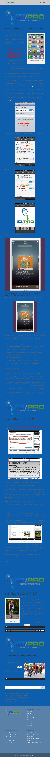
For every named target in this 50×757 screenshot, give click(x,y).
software (17, 489)
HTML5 (28, 492)
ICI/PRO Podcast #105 (17, 661)
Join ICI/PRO (30, 711)
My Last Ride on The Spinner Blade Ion (14, 701)
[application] (25, 627)
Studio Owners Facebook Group (35, 742)
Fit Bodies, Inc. (30, 740)
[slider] (42, 627)
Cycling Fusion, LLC (31, 732)
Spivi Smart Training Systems (13, 738)
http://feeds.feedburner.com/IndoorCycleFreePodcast (17, 385)
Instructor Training (19, 30)
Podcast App (15, 42)
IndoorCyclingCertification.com (34, 738)
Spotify (20, 298)
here (10, 518)
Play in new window (14, 632)
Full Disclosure (30, 723)
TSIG (34, 755)
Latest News (16, 298)
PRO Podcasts (18, 658)
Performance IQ (9, 744)
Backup (35, 89)
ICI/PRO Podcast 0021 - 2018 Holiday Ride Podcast (16, 693)
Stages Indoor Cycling (11, 732)
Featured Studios (19, 596)
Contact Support (31, 721)
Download (22, 632)
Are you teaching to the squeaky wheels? (15, 699)
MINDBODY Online (10, 740)
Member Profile (31, 717)
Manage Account (31, 715)
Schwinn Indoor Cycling (11, 734)
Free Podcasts (27, 596)
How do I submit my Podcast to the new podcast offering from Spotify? (22, 294)
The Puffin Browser (29, 520)
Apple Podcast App (15, 513)
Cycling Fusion (9, 742)
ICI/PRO (23, 515)
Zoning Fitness (9, 746)
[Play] (6, 627)
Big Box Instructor (20, 297)
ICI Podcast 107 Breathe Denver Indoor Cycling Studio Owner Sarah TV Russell (22, 593)
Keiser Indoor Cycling (11, 736)
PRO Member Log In (32, 713)
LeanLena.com (9, 749)
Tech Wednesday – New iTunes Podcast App (24, 29)
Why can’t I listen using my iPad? (19, 419)
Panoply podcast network (27, 388)
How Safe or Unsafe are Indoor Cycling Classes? (16, 695)
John (7, 30)
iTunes (35, 297)
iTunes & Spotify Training (30, 30)
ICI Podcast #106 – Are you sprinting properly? (25, 656)
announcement (17, 333)
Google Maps (13, 550)
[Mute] (39, 627)
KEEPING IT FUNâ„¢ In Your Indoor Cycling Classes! (17, 697)
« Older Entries (8, 685)
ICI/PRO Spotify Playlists (33, 725)
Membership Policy (32, 719)
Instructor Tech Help (20, 421)
